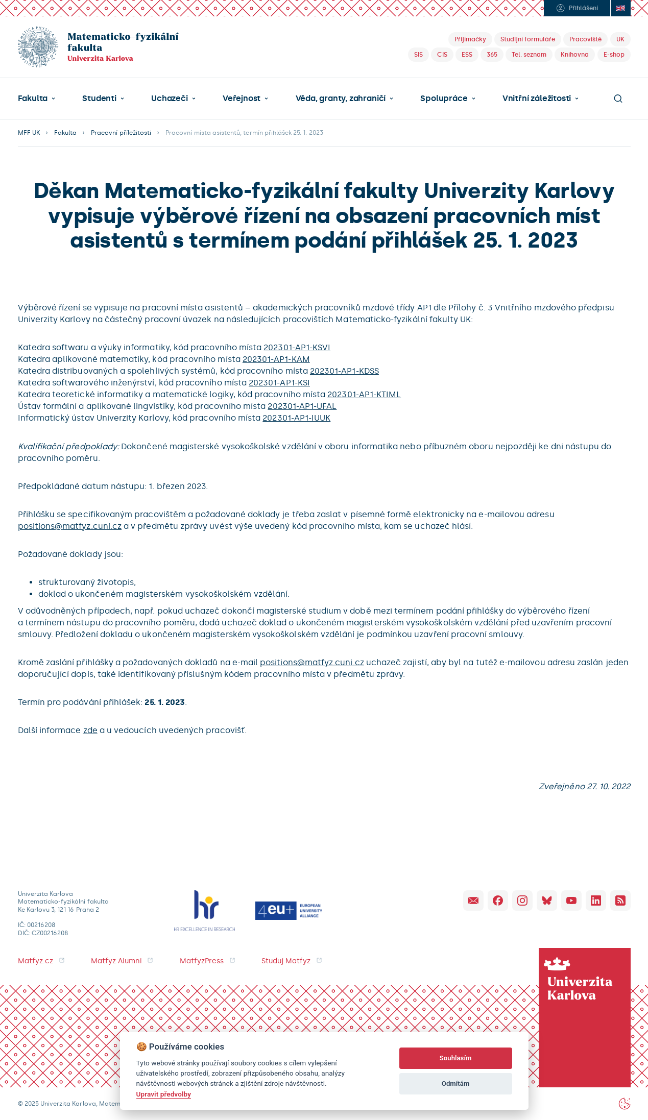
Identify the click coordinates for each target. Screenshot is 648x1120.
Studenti (99, 98)
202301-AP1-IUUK (296, 418)
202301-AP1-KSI (279, 382)
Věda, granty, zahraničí (341, 98)
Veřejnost (241, 98)
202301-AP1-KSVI (296, 347)
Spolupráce (443, 98)
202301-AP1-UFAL (302, 406)
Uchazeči (169, 98)
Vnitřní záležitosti (536, 98)
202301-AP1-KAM (276, 359)
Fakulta (33, 98)
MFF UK (29, 133)
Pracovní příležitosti (121, 133)
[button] (37, 98)
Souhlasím (456, 1058)
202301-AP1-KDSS (344, 371)
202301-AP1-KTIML (364, 394)
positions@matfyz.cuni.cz (70, 526)
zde (90, 730)
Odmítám (456, 1083)
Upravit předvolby (163, 1094)
